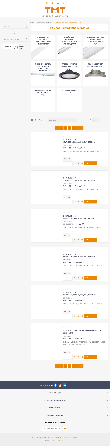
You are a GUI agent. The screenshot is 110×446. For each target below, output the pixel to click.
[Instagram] (60, 385)
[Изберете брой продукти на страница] (95, 120)
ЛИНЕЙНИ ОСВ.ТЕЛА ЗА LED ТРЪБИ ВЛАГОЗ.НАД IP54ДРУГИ (43, 67)
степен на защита (10, 33)
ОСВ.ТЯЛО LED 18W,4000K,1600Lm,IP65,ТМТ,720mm (78, 217)
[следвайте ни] (64, 385)
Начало (31, 22)
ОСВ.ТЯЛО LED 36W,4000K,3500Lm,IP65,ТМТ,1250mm (79, 255)
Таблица (32, 120)
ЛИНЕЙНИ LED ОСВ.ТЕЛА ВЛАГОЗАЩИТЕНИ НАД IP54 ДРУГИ (69, 40)
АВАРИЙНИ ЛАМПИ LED (69, 92)
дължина (7, 26)
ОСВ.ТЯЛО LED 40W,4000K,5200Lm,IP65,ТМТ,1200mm (79, 141)
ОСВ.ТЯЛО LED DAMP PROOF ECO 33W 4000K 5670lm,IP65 (82, 331)
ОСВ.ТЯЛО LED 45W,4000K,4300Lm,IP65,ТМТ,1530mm (79, 293)
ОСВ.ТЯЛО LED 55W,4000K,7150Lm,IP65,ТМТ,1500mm (79, 179)
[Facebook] (55, 385)
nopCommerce (59, 440)
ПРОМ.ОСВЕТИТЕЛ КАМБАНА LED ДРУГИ (95, 65)
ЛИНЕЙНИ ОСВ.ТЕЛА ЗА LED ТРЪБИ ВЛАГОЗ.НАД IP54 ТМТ (95, 40)
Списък (35, 120)
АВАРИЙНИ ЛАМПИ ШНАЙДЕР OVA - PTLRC (43, 93)
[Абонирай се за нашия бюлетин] (51, 428)
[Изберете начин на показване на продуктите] (62, 120)
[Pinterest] (69, 385)
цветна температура (11, 39)
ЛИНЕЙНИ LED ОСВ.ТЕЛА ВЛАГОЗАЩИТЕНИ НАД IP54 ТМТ (43, 40)
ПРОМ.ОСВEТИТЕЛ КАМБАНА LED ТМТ (69, 65)
